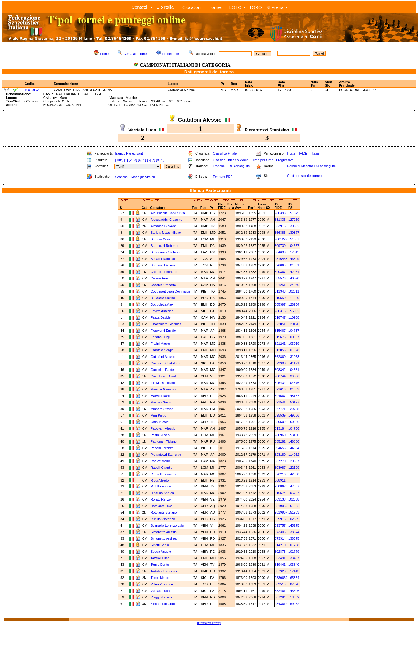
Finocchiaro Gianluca (166, 324)
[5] (144, 160)
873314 (280, 538)
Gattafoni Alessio (163, 356)
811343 (280, 291)
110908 (293, 317)
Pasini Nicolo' (160, 435)
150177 (293, 402)
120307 (293, 461)
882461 (280, 590)
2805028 (281, 422)
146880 (293, 441)
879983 (280, 363)
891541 (280, 402)
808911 (280, 480)
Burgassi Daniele (163, 265)
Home (104, 53)
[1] (126, 160)
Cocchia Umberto (163, 285)
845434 (280, 383)
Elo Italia (165, 6)
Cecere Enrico (161, 278)
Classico (219, 160)
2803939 (281, 213)
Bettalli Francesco (163, 258)
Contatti (139, 6)
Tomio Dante (160, 564)
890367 (280, 272)
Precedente (170, 53)
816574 (280, 493)
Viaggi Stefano (161, 597)
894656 (280, 448)
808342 (280, 369)
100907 (293, 337)
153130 (293, 435)
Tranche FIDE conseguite (231, 166)
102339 (293, 519)
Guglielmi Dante (162, 369)
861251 (280, 285)
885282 (280, 441)
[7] (153, 160)
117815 (293, 252)
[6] (149, 160)
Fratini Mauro (160, 343)
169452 (293, 604)
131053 (293, 356)
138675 (293, 538)
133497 (293, 558)
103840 (293, 564)
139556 (293, 376)
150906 (293, 422)
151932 (293, 506)
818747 (280, 317)
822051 (280, 324)
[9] (162, 160)
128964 (293, 304)
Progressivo (284, 160)
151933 (293, 512)
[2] (130, 160)
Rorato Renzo (161, 499)
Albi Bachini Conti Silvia (168, 213)
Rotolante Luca (161, 506)
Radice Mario (160, 461)
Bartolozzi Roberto (164, 245)
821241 (280, 343)
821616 (280, 389)
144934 (293, 448)
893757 (280, 525)
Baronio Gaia (160, 239)
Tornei (215, 7)
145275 (293, 525)
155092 (293, 311)
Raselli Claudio (161, 467)
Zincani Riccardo (163, 604)
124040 (293, 285)
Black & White (238, 160)
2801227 (281, 239)
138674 (293, 532)
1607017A (32, 90)
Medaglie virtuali (143, 177)
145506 (293, 590)
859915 (280, 519)
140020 (293, 278)
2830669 (281, 577)
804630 (280, 252)
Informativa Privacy (209, 623)
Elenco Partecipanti (129, 153)
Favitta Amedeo (162, 311)
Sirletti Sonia (160, 545)
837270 (280, 461)
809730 (280, 245)
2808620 (281, 486)
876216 (280, 474)
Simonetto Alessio (163, 532)
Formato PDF (222, 176)
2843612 (281, 604)
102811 (293, 291)
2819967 (281, 512)
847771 (280, 409)
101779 (293, 551)
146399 (293, 258)
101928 (293, 350)
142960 (293, 474)
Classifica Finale (225, 153)
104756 (293, 428)
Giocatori (191, 7)
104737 (293, 330)
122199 (293, 467)
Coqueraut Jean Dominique (170, 291)
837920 (280, 571)
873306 (280, 532)
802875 (280, 551)
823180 (280, 454)
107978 (293, 584)
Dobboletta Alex (162, 304)
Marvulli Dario (160, 396)
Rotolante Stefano (164, 512)
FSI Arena (274, 7)
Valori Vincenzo (162, 584)
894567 (280, 396)
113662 (293, 597)
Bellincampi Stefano (165, 252)
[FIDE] (303, 153)
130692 (293, 226)
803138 (280, 499)
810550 (280, 298)
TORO (255, 7)
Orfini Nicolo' (160, 422)
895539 (280, 415)
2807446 (281, 376)
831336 (280, 219)
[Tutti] (119, 160)
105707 (293, 493)
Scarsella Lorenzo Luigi (167, 525)
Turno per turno (262, 160)
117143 (293, 571)
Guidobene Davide (164, 376)
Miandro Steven (162, 409)
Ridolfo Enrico (161, 486)
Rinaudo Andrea (162, 493)
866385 (280, 232)
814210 (280, 545)
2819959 (281, 506)
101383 (293, 389)
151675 (293, 213)
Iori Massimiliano (163, 383)
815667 (280, 330)
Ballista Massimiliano (166, 232)
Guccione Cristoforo (165, 363)
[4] (139, 160)
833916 (280, 226)
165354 (293, 577)
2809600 (281, 435)
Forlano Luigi (160, 337)
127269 (293, 219)
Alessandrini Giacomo (166, 219)
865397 (280, 304)
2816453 (281, 258)
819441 (280, 564)
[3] (135, 160)
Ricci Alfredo (160, 480)
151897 (293, 239)
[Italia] (315, 153)
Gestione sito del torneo (304, 175)
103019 (293, 343)
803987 (280, 467)
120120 (293, 324)
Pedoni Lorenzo (162, 448)
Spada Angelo (161, 551)
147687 (293, 486)
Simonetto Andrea (163, 538)
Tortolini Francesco (164, 571)
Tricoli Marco (160, 577)
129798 (293, 409)
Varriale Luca (160, 590)
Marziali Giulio (161, 402)
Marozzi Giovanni (163, 389)
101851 (293, 265)
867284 (280, 597)
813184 (280, 428)
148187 (293, 396)
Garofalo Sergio (162, 350)
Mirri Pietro (158, 415)
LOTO (235, 7)
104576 (293, 383)
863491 (280, 558)
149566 (293, 415)
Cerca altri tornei (136, 53)
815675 (280, 337)
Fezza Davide (160, 317)
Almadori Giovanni (164, 226)
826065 (280, 265)
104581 (293, 369)
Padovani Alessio (163, 428)
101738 (293, 545)
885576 (280, 278)
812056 (280, 350)
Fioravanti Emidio (163, 330)
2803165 (281, 311)
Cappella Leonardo (164, 272)
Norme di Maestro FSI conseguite (311, 166)
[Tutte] (291, 153)
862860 (280, 356)
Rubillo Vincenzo (163, 519)
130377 (293, 232)
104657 (293, 245)
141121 (293, 363)
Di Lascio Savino (163, 298)
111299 (293, 298)
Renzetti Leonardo (164, 474)
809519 (280, 584)
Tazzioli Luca (160, 558)
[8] (158, 160)
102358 (293, 499)
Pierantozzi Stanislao (166, 454)
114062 (293, 454)
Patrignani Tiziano (163, 441)
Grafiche (121, 177)
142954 (293, 272)
